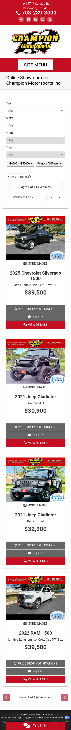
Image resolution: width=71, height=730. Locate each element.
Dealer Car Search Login (11, 717)
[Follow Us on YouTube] (28, 19)
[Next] (61, 187)
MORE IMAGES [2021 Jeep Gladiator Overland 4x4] (35, 387)
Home (19, 714)
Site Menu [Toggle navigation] (35, 65)
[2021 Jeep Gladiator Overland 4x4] (35, 361)
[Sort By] (28, 197)
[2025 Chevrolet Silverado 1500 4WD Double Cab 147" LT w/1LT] (35, 237)
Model (10, 133)
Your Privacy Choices (57, 717)
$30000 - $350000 (20, 163)
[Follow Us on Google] (35, 19)
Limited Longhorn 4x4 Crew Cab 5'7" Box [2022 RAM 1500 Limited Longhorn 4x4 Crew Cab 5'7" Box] (35, 639)
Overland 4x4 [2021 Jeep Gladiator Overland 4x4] (35, 403)
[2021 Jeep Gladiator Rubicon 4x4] (35, 479)
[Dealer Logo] (35, 41)
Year (9, 103)
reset (25, 177)
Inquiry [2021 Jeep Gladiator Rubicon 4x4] (35, 553)
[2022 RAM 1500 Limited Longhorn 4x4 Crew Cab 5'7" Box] (35, 597)
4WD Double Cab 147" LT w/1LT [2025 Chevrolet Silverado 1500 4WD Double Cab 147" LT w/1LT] (35, 285)
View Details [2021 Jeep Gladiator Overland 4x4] (35, 443)
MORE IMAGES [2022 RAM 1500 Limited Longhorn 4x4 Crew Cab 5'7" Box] (35, 623)
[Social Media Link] (42, 19)
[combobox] (35, 110)
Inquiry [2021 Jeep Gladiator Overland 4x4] (35, 435)
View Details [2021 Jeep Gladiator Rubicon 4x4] (35, 561)
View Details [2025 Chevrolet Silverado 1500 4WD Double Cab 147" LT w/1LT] (35, 325)
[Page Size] (54, 197)
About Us (27, 714)
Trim (9, 147)
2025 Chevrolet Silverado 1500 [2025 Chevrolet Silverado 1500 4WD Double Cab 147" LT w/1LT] (35, 275)
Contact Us (36, 714)
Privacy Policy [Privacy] (49, 714)
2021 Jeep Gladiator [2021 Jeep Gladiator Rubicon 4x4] (35, 515)
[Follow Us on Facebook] (21, 19)
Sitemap (40, 717)
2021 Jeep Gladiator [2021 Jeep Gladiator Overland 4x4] (35, 396)
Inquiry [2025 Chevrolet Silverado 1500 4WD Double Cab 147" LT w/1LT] (35, 317)
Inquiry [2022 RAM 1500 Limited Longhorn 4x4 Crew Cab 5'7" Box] (35, 671)
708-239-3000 (39, 13)
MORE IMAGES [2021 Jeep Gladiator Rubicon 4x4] (35, 505)
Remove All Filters (49, 163)
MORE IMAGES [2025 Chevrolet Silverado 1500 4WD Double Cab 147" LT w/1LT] (35, 263)
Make (9, 118)
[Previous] (9, 187)
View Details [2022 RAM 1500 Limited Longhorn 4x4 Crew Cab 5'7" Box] (35, 679)
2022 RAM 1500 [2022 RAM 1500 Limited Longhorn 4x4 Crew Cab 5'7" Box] (35, 633)
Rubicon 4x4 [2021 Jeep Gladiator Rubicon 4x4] (35, 521)
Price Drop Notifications (35, 309)
